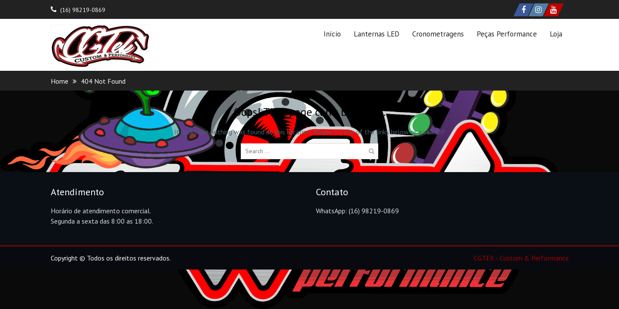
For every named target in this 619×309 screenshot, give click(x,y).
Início (332, 34)
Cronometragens (438, 34)
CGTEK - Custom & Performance (521, 258)
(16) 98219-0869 (82, 10)
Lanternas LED (376, 34)
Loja (556, 34)
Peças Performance (507, 34)
